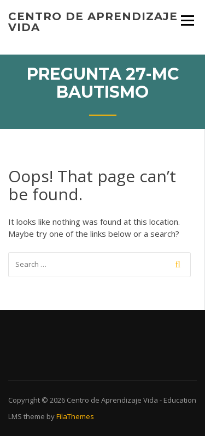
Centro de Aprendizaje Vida (93, 22)
